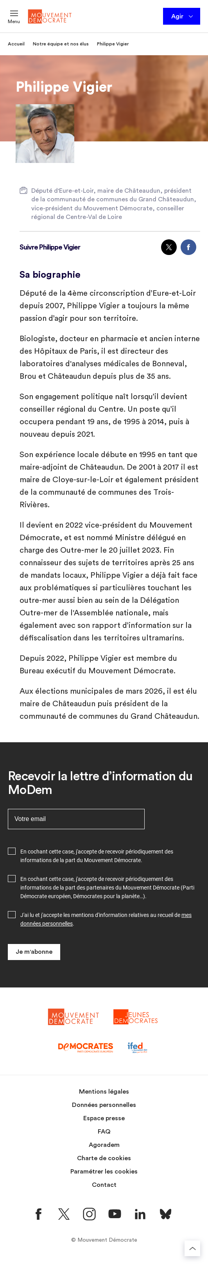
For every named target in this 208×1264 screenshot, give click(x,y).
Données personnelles (104, 1105)
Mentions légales (104, 1092)
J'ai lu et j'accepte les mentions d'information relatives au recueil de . (106, 919)
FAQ (104, 1131)
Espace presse (104, 1118)
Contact (104, 1185)
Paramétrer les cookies (104, 1171)
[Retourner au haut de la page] (192, 1248)
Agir (182, 16)
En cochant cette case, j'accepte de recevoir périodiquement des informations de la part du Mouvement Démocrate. (96, 855)
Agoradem (104, 1145)
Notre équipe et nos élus (61, 44)
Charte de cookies (104, 1158)
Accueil (16, 44)
